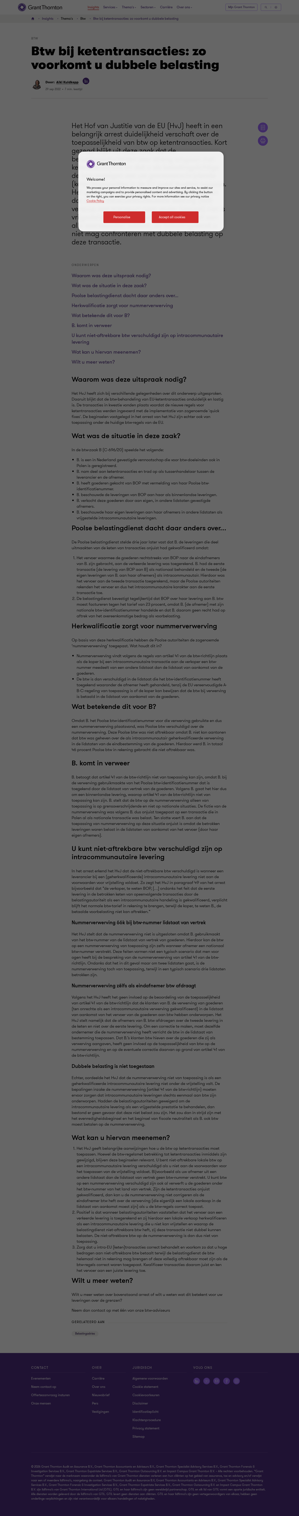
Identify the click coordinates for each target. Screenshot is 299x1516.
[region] (151, 191)
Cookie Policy (95, 201)
